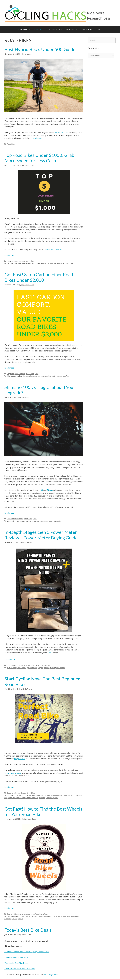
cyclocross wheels (44, 916)
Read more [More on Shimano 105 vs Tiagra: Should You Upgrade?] (9, 513)
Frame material (32, 798)
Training (47, 665)
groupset (43, 521)
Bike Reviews (20, 261)
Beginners (10, 261)
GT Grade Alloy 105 (54, 249)
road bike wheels (73, 916)
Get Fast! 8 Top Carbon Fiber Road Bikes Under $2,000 (38, 277)
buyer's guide (25, 916)
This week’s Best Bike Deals (16, 963)
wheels (20, 919)
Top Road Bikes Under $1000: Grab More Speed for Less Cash (39, 157)
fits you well (19, 758)
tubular (14, 919)
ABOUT (99, 30)
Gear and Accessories (15, 519)
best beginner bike (14, 263)
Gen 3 (50, 652)
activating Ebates (50, 974)
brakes (49, 795)
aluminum (10, 795)
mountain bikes (61, 132)
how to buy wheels (59, 916)
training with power (57, 668)
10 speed (10, 521)
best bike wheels (13, 916)
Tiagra (50, 490)
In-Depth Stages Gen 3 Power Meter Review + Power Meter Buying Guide (41, 534)
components (57, 795)
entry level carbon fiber (61, 376)
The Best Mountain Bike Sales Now (19, 968)
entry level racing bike (65, 263)
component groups (12, 773)
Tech (36, 374)
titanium (42, 798)
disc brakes (36, 263)
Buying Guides (20, 793)
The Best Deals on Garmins (16, 957)
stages (40, 668)
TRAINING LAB (71, 30)
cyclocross (66, 795)
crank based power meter (16, 668)
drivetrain (35, 521)
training (46, 668)
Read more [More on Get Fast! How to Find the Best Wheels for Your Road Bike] (9, 908)
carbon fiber (21, 376)
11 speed (18, 521)
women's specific (52, 798)
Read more (37, 138)
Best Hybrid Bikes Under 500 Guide (39, 49)
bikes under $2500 (39, 795)
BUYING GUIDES (55, 30)
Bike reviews (26, 263)
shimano (50, 521)
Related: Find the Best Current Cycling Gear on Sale (26, 951)
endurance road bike (48, 263)
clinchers (34, 916)
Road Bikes (11, 144)
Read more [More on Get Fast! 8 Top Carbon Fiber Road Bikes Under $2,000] (9, 368)
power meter (32, 668)
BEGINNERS (25, 29)
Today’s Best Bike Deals (28, 930)
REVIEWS (40, 29)
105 (41, 490)
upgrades (57, 521)
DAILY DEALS (87, 30)
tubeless (7, 919)
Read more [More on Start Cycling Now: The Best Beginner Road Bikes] (9, 787)
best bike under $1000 (23, 795)
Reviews (27, 665)
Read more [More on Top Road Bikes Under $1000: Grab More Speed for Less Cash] (9, 255)
